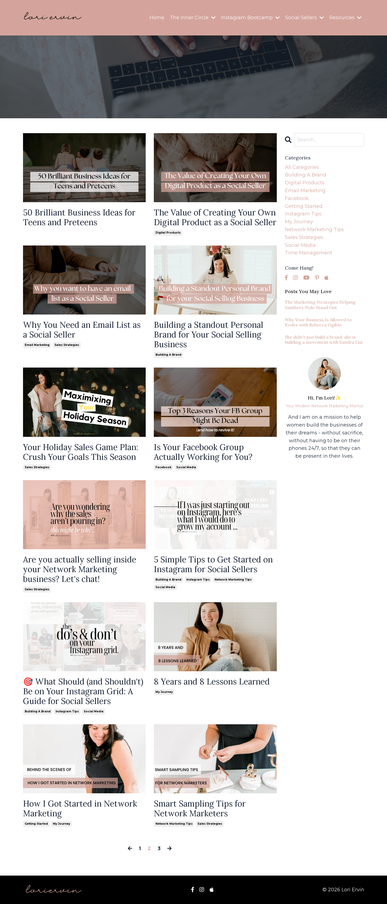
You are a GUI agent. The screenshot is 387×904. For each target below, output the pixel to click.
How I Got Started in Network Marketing (80, 808)
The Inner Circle (193, 18)
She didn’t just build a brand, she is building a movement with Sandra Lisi (323, 340)
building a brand (168, 354)
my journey (164, 692)
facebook (163, 467)
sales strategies (66, 345)
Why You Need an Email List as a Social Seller (82, 329)
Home (156, 18)
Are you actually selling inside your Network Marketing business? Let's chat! (79, 569)
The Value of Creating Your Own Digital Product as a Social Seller (215, 217)
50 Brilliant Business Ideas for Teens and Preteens (79, 217)
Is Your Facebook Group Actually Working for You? (203, 452)
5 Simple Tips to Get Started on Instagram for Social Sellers (213, 564)
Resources (345, 18)
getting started (36, 824)
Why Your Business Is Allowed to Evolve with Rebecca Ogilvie (318, 322)
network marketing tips (233, 579)
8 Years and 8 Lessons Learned (212, 681)
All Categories (302, 167)
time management (308, 253)
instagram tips (198, 579)
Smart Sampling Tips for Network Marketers (200, 808)
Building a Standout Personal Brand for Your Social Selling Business (208, 334)
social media (186, 467)
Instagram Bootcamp (250, 18)
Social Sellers (304, 18)
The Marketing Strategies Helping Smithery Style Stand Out (320, 305)
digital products (168, 232)
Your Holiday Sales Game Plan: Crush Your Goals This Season (80, 452)
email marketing (37, 345)
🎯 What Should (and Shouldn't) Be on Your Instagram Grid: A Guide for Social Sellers (83, 691)
